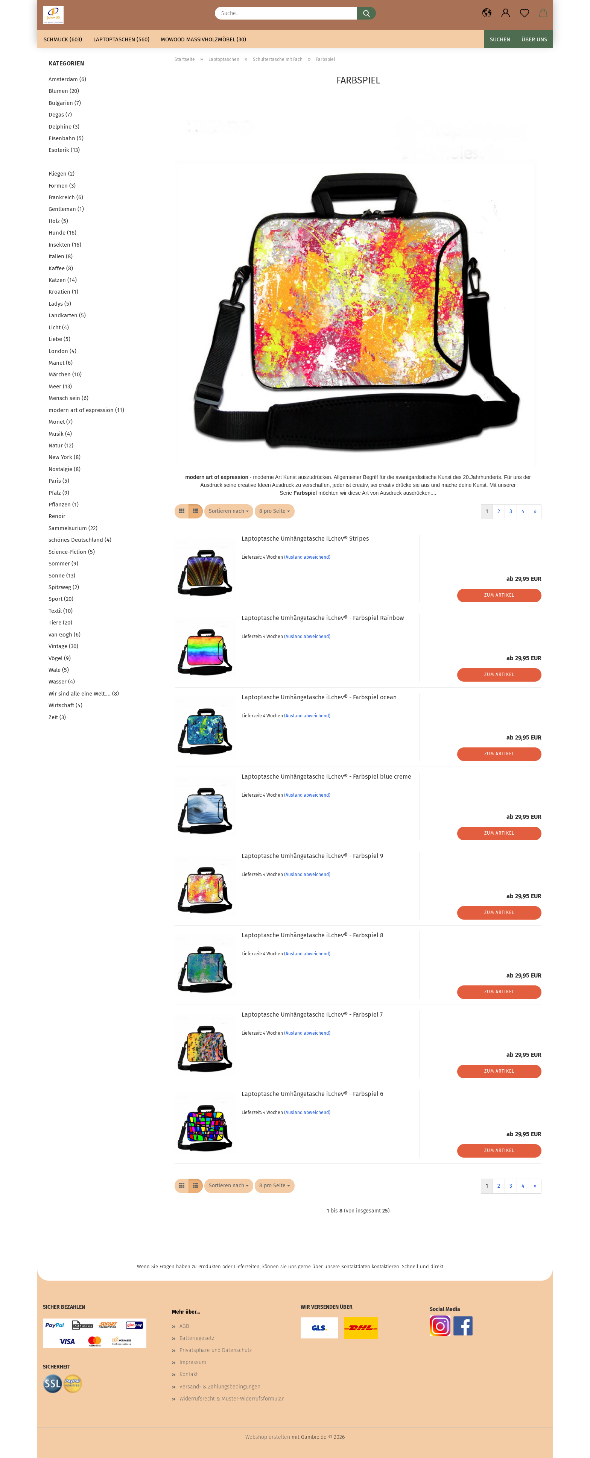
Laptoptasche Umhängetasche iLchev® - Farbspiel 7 (312, 1014)
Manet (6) (61, 362)
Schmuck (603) (63, 39)
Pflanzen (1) (64, 504)
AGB (184, 1326)
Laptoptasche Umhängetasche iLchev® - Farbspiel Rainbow (323, 617)
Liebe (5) (59, 339)
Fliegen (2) (62, 173)
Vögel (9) (60, 658)
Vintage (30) (63, 646)
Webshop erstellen (267, 1437)
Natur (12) (61, 445)
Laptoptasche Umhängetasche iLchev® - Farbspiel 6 (312, 1093)
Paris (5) (59, 480)
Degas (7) (60, 114)
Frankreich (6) (66, 197)
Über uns (534, 39)
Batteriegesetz (196, 1338)
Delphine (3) (64, 126)
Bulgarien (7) (65, 103)
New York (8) (65, 457)
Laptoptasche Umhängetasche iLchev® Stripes (305, 538)
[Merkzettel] (524, 13)
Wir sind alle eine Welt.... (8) (84, 693)
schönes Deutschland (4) (80, 540)
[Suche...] (366, 13)
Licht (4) (59, 327)
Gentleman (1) (66, 209)
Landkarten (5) (67, 315)
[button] (486, 13)
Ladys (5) (60, 303)
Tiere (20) (60, 622)
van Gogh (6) (65, 634)
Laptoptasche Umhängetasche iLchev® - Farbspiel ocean (319, 697)
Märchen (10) (65, 374)
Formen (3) (62, 185)
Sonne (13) (62, 575)
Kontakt (188, 1374)
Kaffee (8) (61, 268)
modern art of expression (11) (86, 410)
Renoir (57, 516)
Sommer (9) (63, 563)
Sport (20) (61, 599)
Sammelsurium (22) (73, 528)
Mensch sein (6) (68, 398)
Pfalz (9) (59, 493)
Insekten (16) (65, 244)
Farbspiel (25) (66, 162)
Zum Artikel (499, 595)
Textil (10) (61, 611)
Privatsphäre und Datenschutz (215, 1350)
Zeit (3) (57, 717)
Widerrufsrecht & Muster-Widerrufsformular (231, 1399)
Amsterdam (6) (67, 79)
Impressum (192, 1362)
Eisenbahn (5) (66, 138)
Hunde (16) (62, 232)
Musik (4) (60, 433)
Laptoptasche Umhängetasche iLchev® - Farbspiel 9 (312, 855)
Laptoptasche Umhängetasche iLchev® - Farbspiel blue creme (326, 776)
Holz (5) (58, 221)
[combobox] (228, 511)
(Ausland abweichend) (307, 557)
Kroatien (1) (63, 291)
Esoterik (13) (64, 150)
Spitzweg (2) (64, 587)
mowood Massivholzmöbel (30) (203, 39)
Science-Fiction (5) (72, 552)
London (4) (62, 351)
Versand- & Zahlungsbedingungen (219, 1387)
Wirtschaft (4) (65, 705)
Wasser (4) (62, 681)
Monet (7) (61, 421)
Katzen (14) (63, 280)
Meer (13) (60, 386)
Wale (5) (59, 670)
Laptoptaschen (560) (121, 39)
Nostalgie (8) (65, 469)
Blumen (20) (64, 91)
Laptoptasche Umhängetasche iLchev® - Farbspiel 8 (312, 935)
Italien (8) (61, 256)
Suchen (500, 39)
